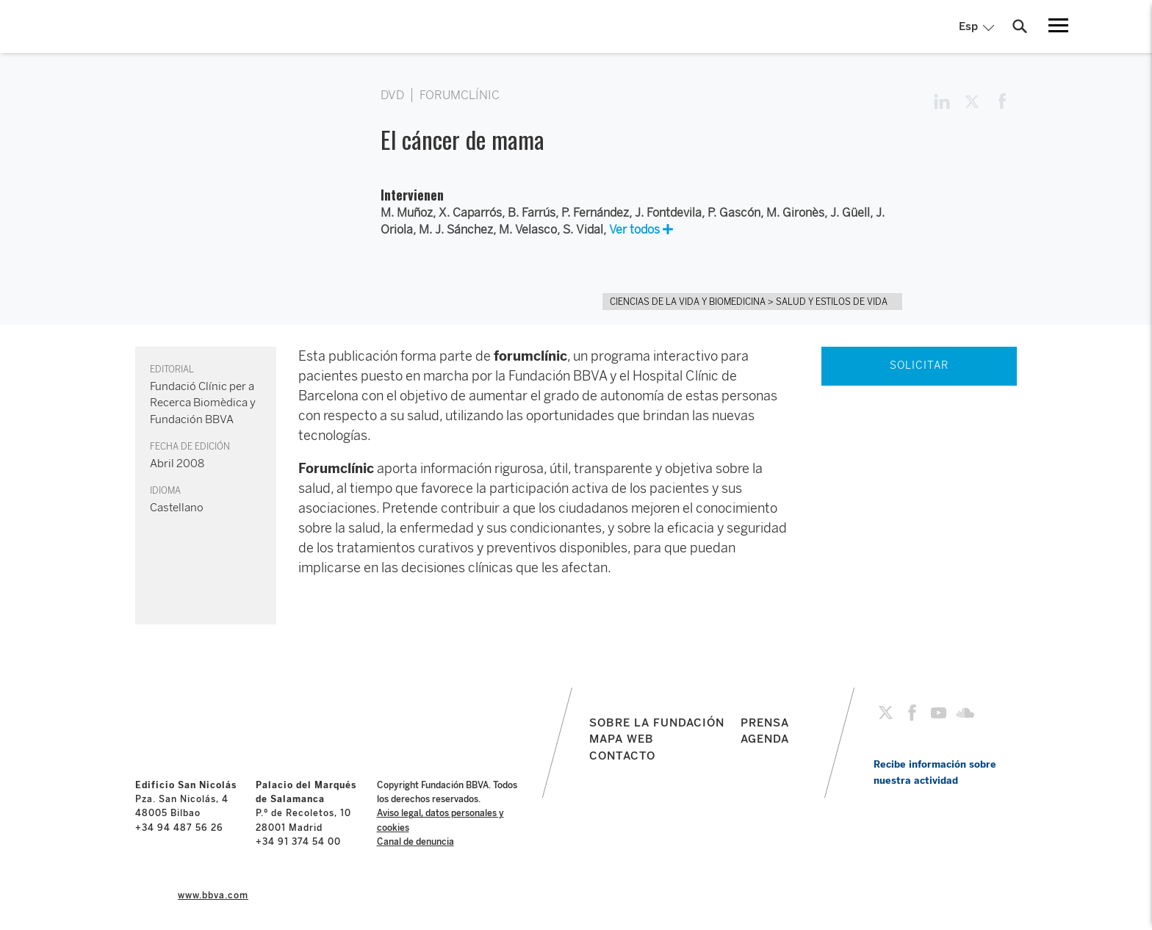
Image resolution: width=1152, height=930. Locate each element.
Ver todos (641, 230)
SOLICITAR (919, 365)
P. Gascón (734, 213)
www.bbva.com (213, 895)
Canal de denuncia (415, 842)
